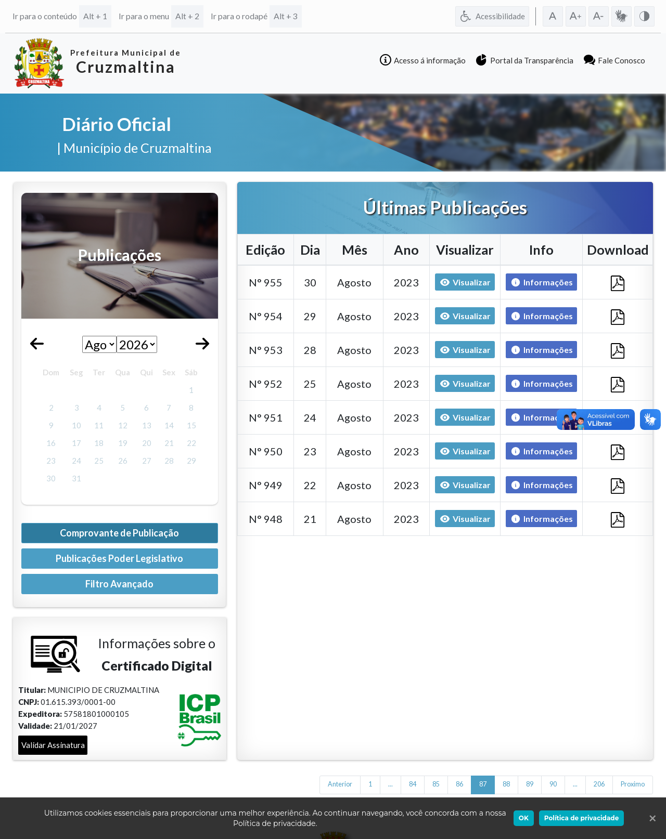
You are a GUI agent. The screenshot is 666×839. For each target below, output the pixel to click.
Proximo (633, 784)
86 (459, 784)
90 (553, 784)
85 (436, 784)
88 (506, 784)
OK (524, 818)
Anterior (340, 784)
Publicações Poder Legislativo (119, 558)
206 (599, 784)
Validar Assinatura (53, 745)
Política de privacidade (581, 818)
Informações (539, 282)
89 (529, 784)
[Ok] (650, 818)
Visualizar (465, 282)
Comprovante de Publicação (119, 533)
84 (412, 784)
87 (482, 784)
